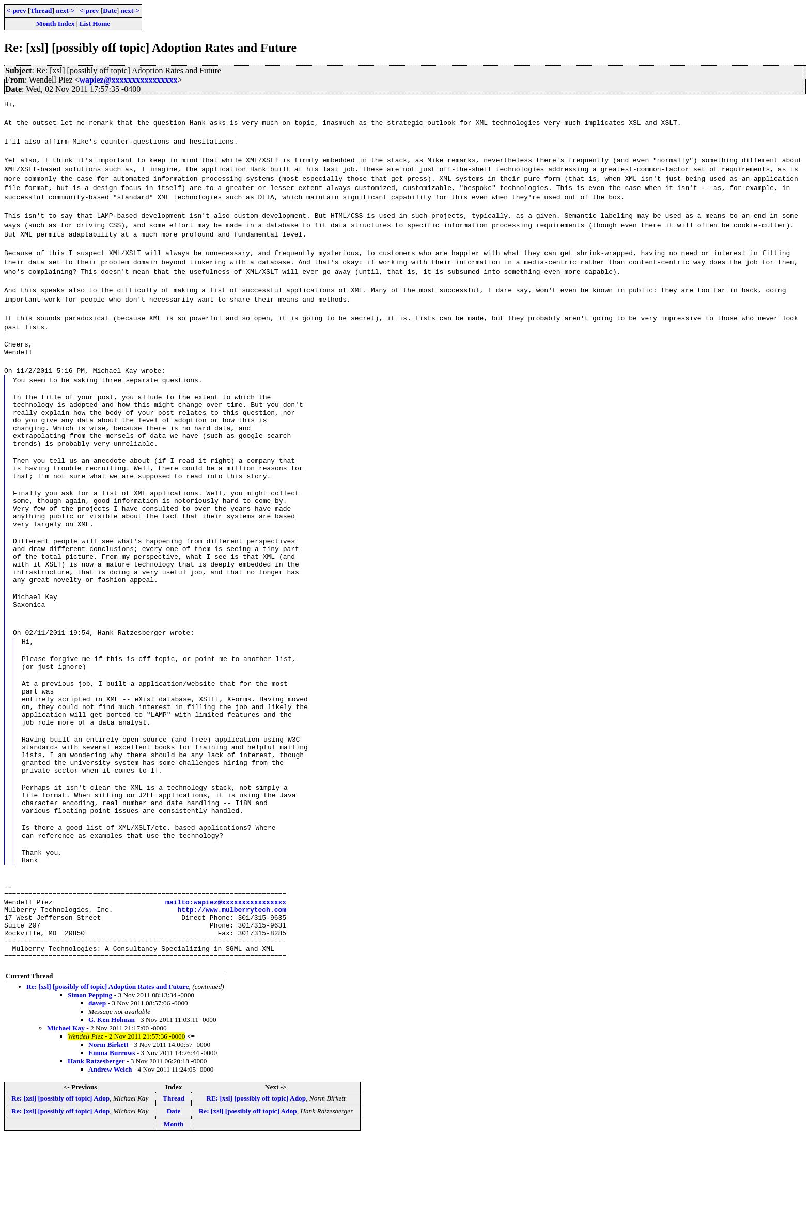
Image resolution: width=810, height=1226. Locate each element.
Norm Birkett (108, 1131)
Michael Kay (66, 1115)
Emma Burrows (111, 1139)
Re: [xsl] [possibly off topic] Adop (60, 1185)
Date (110, 10)
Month (174, 1211)
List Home (95, 23)
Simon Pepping (90, 1082)
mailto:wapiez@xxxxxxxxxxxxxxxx (225, 977)
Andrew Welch (110, 1156)
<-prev (16, 10)
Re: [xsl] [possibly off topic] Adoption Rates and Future (107, 1073)
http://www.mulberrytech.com (231, 987)
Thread (41, 10)
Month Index (55, 23)
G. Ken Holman (111, 1106)
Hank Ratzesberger (96, 1148)
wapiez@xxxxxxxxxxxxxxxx (129, 79)
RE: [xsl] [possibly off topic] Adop (256, 1185)
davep (97, 1090)
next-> (65, 10)
